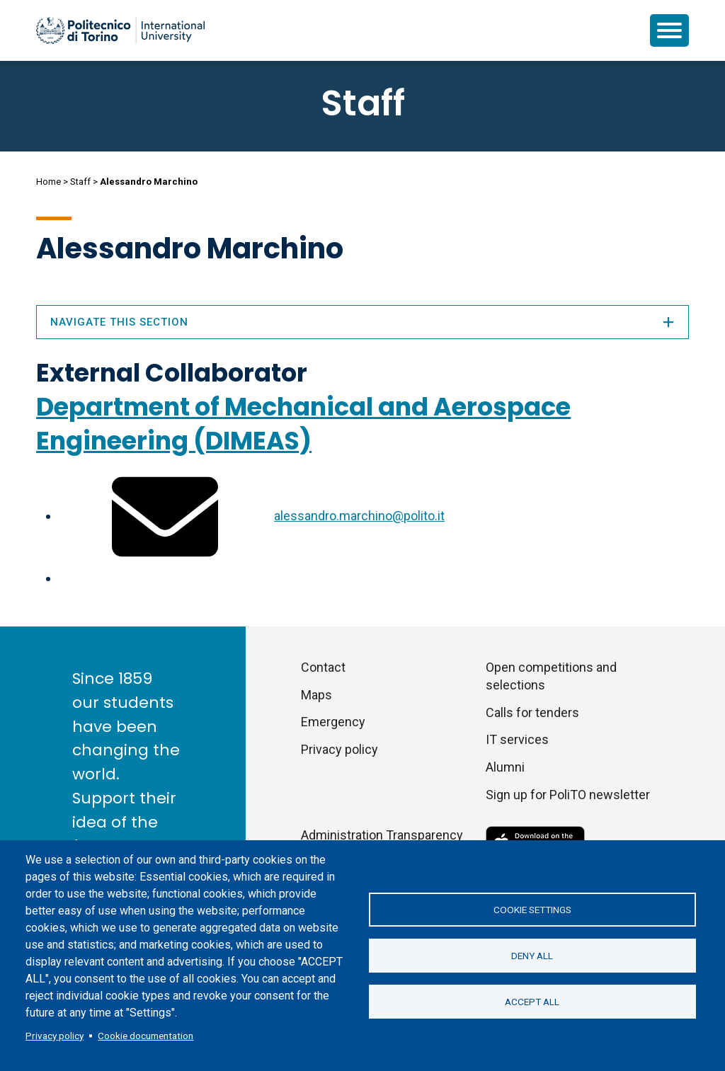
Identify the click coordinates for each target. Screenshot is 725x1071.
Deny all (532, 955)
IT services (517, 739)
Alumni (505, 767)
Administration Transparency (382, 834)
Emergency (333, 721)
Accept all (532, 1001)
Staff (80, 181)
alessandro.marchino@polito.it (359, 515)
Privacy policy (54, 1035)
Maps (316, 694)
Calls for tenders (532, 712)
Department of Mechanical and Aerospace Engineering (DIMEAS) (303, 423)
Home (48, 181)
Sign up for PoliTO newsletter (568, 794)
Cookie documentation (145, 1035)
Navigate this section (362, 322)
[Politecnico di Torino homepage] (120, 30)
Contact (323, 667)
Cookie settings (532, 909)
